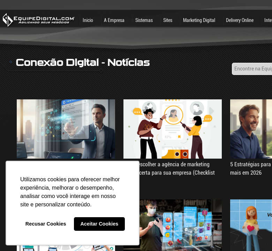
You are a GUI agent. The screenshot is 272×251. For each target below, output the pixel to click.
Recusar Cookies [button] (45, 224)
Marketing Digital (199, 20)
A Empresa (114, 20)
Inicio (88, 20)
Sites (167, 20)
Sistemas (144, 20)
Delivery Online (240, 20)
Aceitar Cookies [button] (99, 224)
